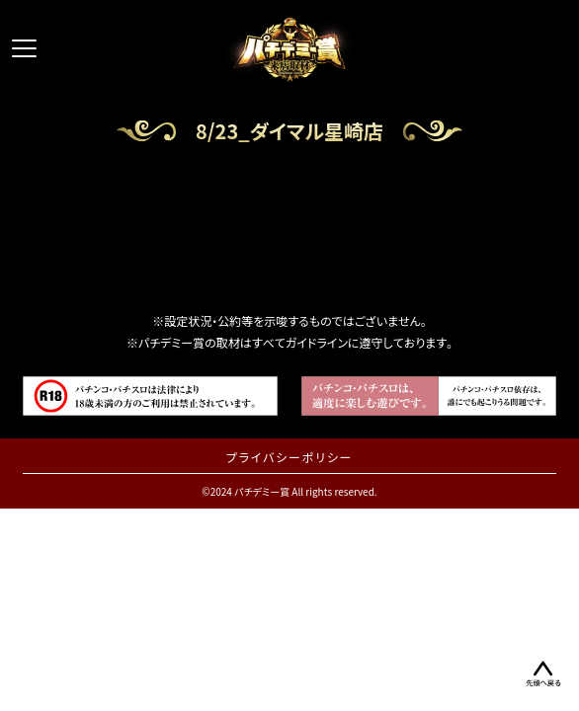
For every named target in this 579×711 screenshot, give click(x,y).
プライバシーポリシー (290, 457)
